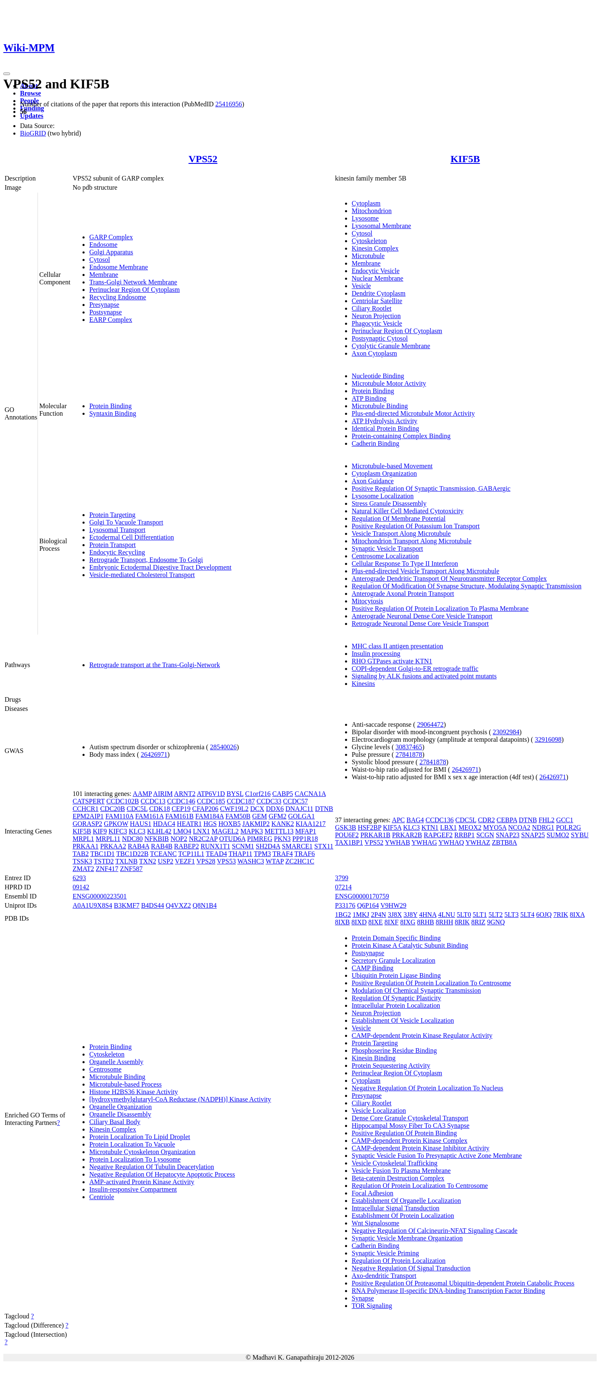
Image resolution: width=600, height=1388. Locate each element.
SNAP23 (508, 834)
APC (398, 819)
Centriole (101, 1196)
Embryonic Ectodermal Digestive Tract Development (160, 567)
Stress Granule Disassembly (389, 503)
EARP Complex (110, 319)
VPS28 (205, 861)
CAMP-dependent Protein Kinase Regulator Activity (422, 1035)
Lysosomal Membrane (381, 225)
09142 (80, 887)
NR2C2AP (203, 838)
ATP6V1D (211, 793)
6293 (79, 877)
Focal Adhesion (372, 1193)
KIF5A (392, 827)
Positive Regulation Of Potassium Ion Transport (416, 526)
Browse (30, 93)
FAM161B (179, 816)
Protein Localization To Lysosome (134, 1159)
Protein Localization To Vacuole (132, 1144)
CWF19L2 (234, 808)
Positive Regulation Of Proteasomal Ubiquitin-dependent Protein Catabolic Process (463, 1283)
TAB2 (80, 853)
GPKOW (116, 823)
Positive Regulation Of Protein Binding (404, 1133)
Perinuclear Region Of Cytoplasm (134, 289)
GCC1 (564, 819)
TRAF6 (305, 853)
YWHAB (397, 842)
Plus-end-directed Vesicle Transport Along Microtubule (425, 571)
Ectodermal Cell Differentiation (131, 537)
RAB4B (161, 846)
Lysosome (365, 218)
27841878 (408, 754)
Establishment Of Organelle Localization (406, 1200)
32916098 (548, 739)
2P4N (378, 914)
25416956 (228, 104)
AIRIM (162, 793)
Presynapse (104, 304)
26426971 (154, 754)
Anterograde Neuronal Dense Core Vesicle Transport (422, 616)
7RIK (560, 914)
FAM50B (237, 816)
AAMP (142, 793)
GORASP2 (87, 823)
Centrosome (105, 1069)
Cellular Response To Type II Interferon (405, 563)
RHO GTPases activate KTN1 (392, 661)
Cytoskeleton (369, 240)
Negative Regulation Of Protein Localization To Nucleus (427, 1088)
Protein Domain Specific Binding (396, 937)
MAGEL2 (225, 831)
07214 (343, 887)
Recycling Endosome (117, 297)
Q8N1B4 (204, 905)
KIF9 (100, 831)
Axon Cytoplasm (374, 353)
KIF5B (465, 158)
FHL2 (547, 819)
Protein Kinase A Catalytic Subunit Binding (410, 945)
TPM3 (262, 853)
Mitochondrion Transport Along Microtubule (412, 541)
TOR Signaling (372, 1305)
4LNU (446, 914)
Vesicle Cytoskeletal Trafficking (395, 1163)
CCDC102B (122, 801)
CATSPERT (88, 801)
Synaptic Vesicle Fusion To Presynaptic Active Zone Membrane (437, 1155)
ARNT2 (185, 793)
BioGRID (33, 133)
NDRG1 (543, 827)
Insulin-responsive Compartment (133, 1189)
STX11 (323, 846)
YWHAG (424, 842)
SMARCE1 (297, 846)
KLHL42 (159, 831)
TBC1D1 (102, 853)
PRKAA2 (113, 846)
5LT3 (512, 914)
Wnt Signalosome (375, 1223)
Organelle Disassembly (120, 1114)
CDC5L (137, 808)
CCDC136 (439, 819)
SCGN (485, 834)
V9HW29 (393, 905)
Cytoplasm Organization (384, 473)
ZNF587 (131, 868)
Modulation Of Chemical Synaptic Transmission (416, 990)
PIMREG (259, 838)
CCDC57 (295, 801)
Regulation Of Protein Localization (398, 1260)
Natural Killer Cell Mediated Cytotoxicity (407, 511)
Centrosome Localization (385, 556)
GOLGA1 (301, 816)
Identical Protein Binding (385, 428)
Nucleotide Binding (378, 375)
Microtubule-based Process (125, 1084)
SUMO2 (558, 834)
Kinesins (363, 683)
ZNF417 (107, 868)
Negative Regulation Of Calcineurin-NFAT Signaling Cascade (435, 1230)
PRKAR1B (375, 834)
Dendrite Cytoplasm (378, 293)
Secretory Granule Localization (393, 960)
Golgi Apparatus (111, 252)
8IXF (392, 922)
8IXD (359, 922)
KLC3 (137, 831)
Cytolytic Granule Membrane (391, 345)
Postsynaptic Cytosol (380, 338)
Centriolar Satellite (377, 300)
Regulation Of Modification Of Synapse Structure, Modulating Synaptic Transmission (467, 586)
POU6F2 (347, 834)
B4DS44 (152, 905)
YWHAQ (451, 842)
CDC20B (112, 808)
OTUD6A (232, 838)
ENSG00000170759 (362, 896)
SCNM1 (243, 846)
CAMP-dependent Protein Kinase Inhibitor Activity (421, 1148)
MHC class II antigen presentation (397, 646)
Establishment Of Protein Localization (403, 1215)
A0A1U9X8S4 (92, 905)
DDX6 (275, 808)
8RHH (444, 922)
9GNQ (496, 922)
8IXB (342, 922)
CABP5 (282, 793)
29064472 (430, 724)
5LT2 (495, 914)
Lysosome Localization (383, 495)
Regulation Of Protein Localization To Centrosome (420, 1185)
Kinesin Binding (373, 1058)
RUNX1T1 (215, 846)
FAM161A (149, 816)
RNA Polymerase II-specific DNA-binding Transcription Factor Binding (448, 1290)
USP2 (165, 861)
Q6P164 (368, 905)
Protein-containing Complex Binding (401, 435)
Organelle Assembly (116, 1061)
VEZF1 (185, 861)
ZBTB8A (504, 842)
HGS (210, 823)
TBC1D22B (132, 853)
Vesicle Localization (379, 1110)
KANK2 (282, 823)
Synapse (363, 1298)
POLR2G (568, 827)
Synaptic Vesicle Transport (387, 548)
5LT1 (479, 914)
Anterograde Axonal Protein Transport (403, 593)
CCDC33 (269, 801)
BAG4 (415, 819)
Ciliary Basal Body (114, 1121)
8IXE (375, 922)
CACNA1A (310, 793)
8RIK (462, 922)
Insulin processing (376, 653)
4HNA (428, 914)
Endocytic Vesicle (376, 270)
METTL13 (279, 831)
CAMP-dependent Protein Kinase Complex (410, 1140)
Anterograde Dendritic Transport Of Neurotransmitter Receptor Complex (449, 578)
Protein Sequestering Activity (391, 1065)
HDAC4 (164, 823)
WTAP (274, 861)
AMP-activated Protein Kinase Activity (141, 1181)
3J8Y (410, 914)
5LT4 (527, 914)
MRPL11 (108, 838)
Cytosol (99, 259)
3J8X (395, 914)
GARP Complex (111, 237)
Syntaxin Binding (112, 413)
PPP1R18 (305, 838)
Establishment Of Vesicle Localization (403, 1020)
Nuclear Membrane (377, 278)
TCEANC (163, 853)
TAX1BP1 (349, 842)
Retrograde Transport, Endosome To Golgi (146, 559)
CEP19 (181, 808)
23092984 (506, 731)
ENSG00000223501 (99, 896)
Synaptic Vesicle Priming (385, 1253)
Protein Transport (112, 544)
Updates (31, 115)
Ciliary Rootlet (372, 308)
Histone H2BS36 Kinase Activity (133, 1091)
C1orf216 (257, 793)
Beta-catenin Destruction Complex (398, 1178)
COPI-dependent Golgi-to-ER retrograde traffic (415, 668)
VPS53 (226, 861)
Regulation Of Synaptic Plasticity (396, 997)
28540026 (223, 746)
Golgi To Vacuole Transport (126, 522)
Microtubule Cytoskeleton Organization (142, 1151)
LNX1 (201, 831)
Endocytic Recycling (117, 552)
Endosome (103, 244)
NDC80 (132, 838)
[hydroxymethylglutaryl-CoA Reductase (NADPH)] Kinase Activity (180, 1099)
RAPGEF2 (438, 834)
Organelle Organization (120, 1106)
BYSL (235, 793)
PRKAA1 (85, 846)
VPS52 (202, 158)
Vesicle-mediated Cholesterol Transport (142, 574)
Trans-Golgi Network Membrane (133, 282)
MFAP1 (305, 831)
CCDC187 (241, 801)
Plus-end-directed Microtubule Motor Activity (413, 413)
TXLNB (126, 861)
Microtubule (368, 255)
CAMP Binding (372, 967)
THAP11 (240, 853)
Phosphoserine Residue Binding (394, 1050)
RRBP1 (464, 834)
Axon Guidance (373, 480)
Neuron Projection (376, 315)
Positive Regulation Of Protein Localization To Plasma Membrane (440, 608)
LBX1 (448, 827)
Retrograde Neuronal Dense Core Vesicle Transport (420, 623)
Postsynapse (105, 312)
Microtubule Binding (380, 405)
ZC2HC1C (299, 861)
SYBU (580, 834)
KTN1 (429, 827)
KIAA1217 (311, 823)
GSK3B (345, 827)
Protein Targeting (112, 514)
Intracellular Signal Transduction (396, 1208)
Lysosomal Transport (117, 529)
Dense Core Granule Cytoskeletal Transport (410, 1118)
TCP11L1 (191, 853)
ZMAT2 (83, 868)
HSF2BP (369, 827)
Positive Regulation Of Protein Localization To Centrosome (431, 982)
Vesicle (361, 285)
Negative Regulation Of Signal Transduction (411, 1268)
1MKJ (360, 914)
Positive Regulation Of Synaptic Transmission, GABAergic (431, 488)
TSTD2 (104, 861)
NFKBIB (157, 838)
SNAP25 (533, 834)
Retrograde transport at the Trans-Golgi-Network (154, 664)
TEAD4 (216, 853)
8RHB (425, 922)
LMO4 (182, 831)
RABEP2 (186, 846)
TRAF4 (282, 853)
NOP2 (178, 838)
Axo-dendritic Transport (384, 1275)
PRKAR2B (407, 834)
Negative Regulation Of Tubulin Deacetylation (151, 1166)
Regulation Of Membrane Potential (398, 518)
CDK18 (159, 808)
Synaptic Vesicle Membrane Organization (407, 1238)
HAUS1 (141, 823)
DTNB (324, 808)
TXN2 (147, 861)
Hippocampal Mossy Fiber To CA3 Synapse (411, 1125)
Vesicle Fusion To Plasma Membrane (401, 1170)
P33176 (345, 905)
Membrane (103, 274)
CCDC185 (211, 801)
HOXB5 (229, 823)
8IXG (407, 922)
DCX (257, 808)
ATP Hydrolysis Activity (385, 420)
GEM (259, 816)
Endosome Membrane (118, 267)
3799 (341, 877)
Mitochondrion (372, 210)
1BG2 (343, 914)
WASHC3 (251, 861)
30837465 (408, 746)
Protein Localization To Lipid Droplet (139, 1136)
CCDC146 (181, 801)
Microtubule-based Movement (392, 465)
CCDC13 (152, 801)
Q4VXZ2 (178, 905)
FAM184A (209, 816)
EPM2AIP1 (88, 816)
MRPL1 (83, 838)
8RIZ (478, 922)
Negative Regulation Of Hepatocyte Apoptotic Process (162, 1174)
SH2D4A (268, 846)
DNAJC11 (299, 808)
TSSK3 (82, 861)
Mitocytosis (367, 601)
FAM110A (119, 816)
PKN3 (282, 838)
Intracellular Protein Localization (396, 1005)
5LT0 (464, 914)
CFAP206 (205, 808)
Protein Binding (110, 405)
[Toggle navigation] (6, 74)
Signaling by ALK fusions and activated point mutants (424, 676)
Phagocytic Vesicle (377, 323)
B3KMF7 (126, 905)
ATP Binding (369, 398)
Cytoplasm (366, 203)
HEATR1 (189, 823)
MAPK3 (251, 831)
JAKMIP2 (256, 823)
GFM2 (278, 816)
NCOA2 (519, 827)
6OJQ (544, 914)
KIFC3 (117, 831)
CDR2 (486, 819)
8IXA (577, 914)
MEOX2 (469, 827)
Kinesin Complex (375, 248)
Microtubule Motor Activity (389, 383)
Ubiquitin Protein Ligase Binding (396, 975)
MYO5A (494, 827)
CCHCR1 (85, 808)
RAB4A (139, 846)
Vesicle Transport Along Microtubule (401, 533)
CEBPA (507, 819)
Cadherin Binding (375, 443)
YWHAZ (477, 842)
